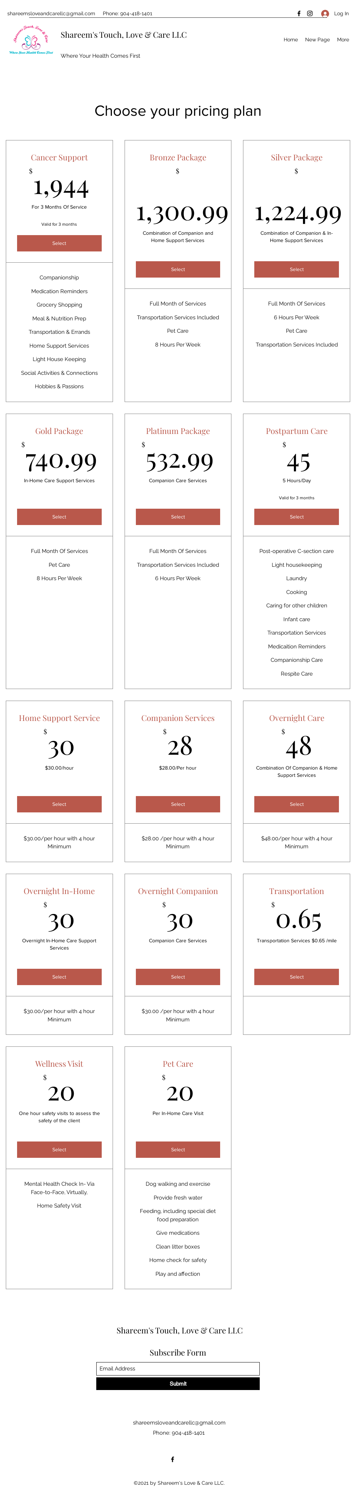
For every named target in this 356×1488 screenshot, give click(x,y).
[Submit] (178, 1383)
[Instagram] (309, 13)
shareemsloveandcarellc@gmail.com (51, 13)
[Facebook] (299, 13)
